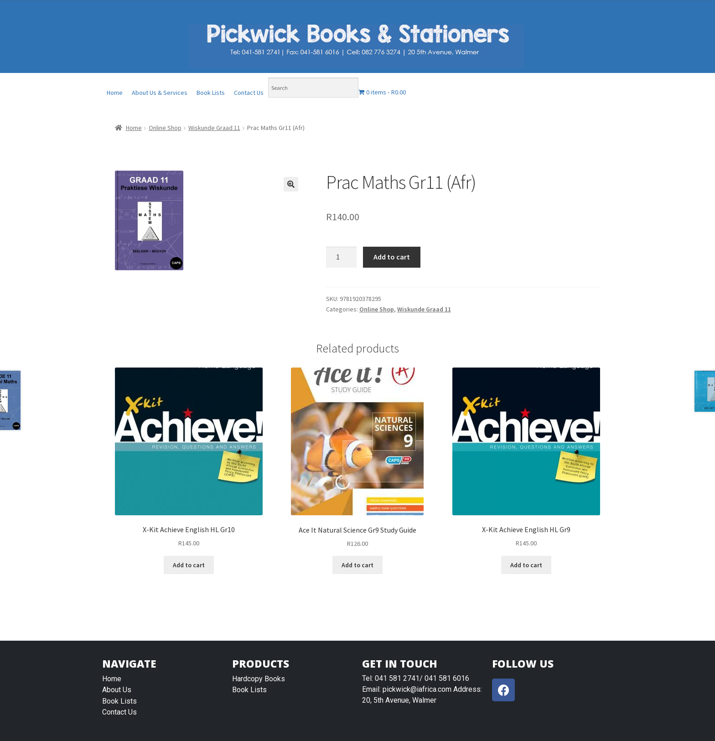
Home (115, 92)
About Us (116, 689)
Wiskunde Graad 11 (214, 128)
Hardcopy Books (258, 678)
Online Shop (165, 128)
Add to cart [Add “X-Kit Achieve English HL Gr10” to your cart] (189, 565)
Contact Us (249, 92)
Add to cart (391, 256)
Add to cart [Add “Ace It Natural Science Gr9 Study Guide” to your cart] (357, 565)
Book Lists (211, 92)
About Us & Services (159, 92)
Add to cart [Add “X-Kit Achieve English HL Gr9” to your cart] (526, 565)
